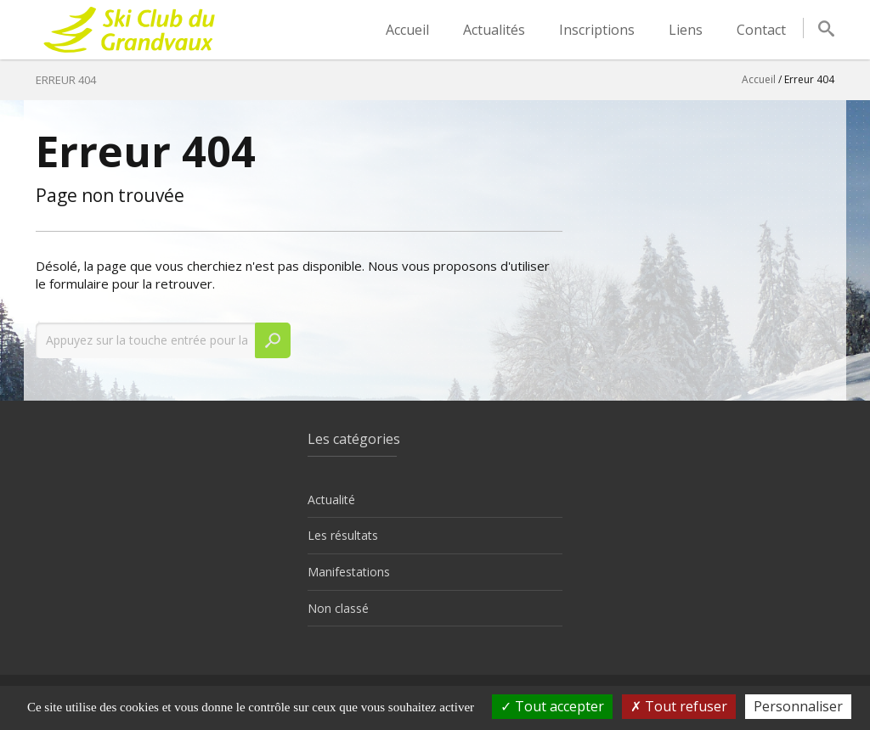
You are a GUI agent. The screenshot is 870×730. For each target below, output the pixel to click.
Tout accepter (552, 706)
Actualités (494, 29)
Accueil (407, 29)
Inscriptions (597, 29)
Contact (761, 29)
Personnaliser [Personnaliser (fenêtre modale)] (798, 706)
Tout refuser (678, 706)
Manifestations (349, 572)
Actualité (331, 499)
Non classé (338, 608)
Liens (686, 29)
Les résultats (343, 535)
